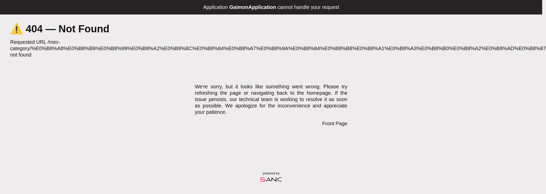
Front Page (335, 123)
